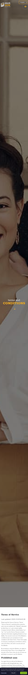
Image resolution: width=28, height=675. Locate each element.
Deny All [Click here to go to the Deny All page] (13, 673)
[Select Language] (23, 2)
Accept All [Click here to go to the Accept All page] (23, 673)
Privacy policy (3, 672)
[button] (25, 6)
